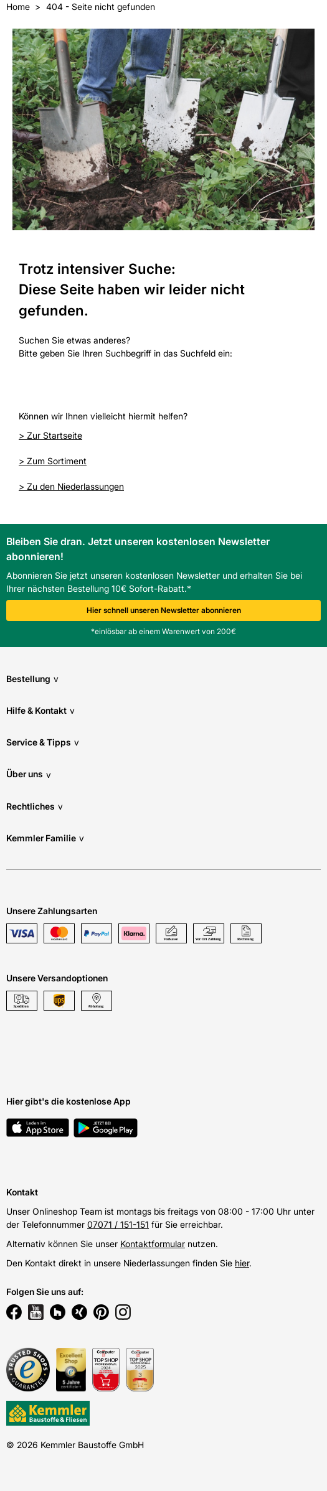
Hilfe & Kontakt (40, 710)
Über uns (28, 774)
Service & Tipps (42, 742)
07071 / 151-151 (118, 1224)
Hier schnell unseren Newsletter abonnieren (164, 610)
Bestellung (32, 678)
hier (242, 1263)
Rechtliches (34, 806)
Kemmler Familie (45, 837)
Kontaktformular (152, 1243)
